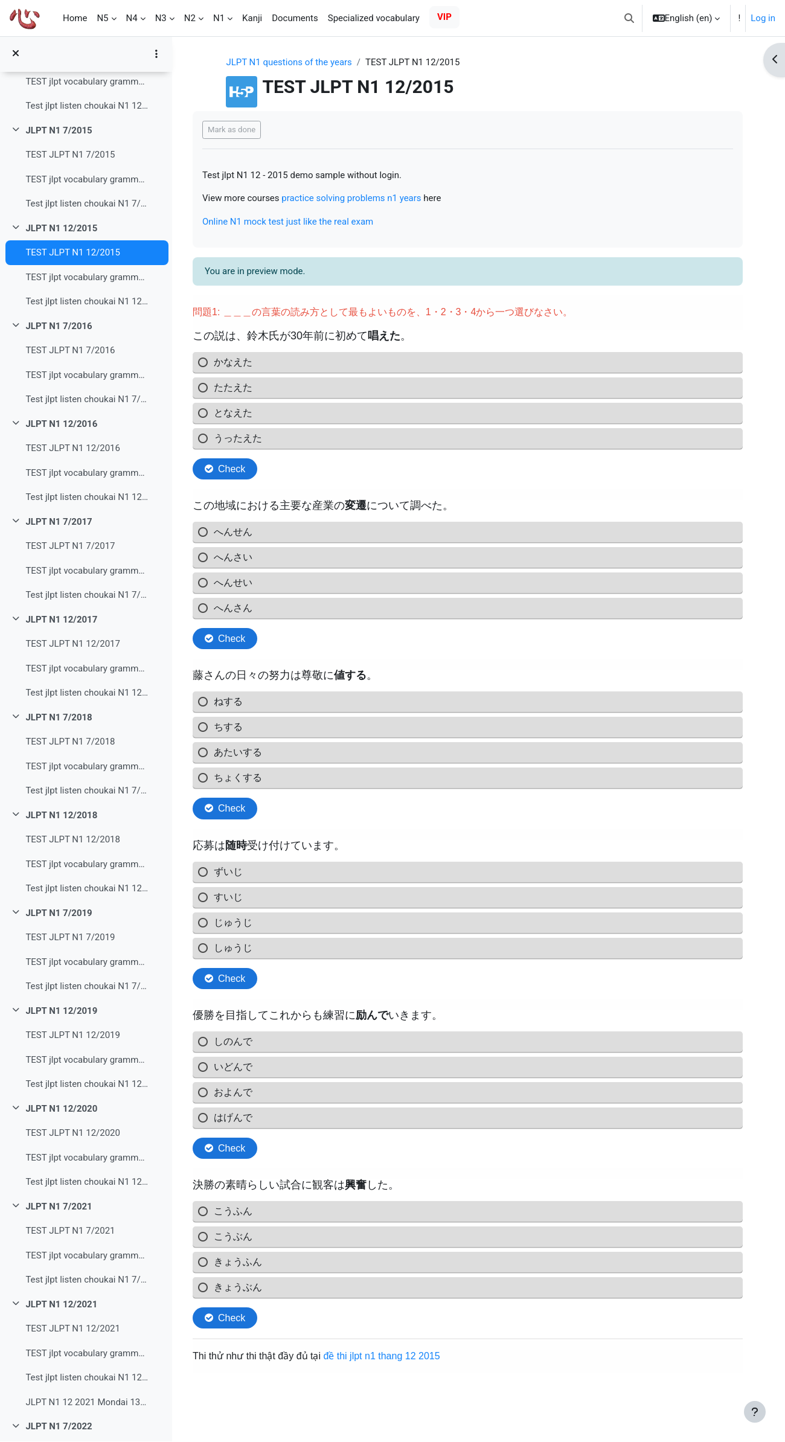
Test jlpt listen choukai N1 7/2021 (86, 1280)
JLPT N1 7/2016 (58, 326)
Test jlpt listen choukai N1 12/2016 (86, 497)
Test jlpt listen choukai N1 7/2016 (86, 399)
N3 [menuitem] (161, 18)
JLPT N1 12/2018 (61, 815)
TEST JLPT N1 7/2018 (70, 742)
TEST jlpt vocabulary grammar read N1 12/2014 (86, 82)
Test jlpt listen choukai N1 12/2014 (86, 106)
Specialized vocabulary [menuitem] (374, 18)
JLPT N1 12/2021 (61, 1304)
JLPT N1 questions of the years (291, 62)
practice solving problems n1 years (354, 198)
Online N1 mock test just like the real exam (290, 221)
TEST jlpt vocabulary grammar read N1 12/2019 (86, 1060)
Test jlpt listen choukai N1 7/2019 (86, 986)
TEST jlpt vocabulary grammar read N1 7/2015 (86, 180)
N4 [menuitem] (132, 18)
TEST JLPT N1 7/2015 (70, 155)
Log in (763, 18)
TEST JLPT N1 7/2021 (70, 1231)
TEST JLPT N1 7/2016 (70, 350)
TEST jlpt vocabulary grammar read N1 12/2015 (86, 277)
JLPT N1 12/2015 (61, 228)
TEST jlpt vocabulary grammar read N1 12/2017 (86, 669)
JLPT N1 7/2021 (58, 1207)
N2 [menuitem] (190, 18)
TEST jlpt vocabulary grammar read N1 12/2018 (86, 864)
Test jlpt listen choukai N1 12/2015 (86, 301)
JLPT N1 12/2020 (61, 1109)
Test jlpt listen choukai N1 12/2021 (86, 1378)
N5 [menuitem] (102, 18)
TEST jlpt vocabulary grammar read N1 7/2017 (86, 571)
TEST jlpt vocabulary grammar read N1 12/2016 (86, 473)
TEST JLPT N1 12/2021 (72, 1329)
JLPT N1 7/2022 (58, 1426)
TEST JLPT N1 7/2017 (70, 546)
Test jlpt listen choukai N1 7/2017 (86, 595)
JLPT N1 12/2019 (61, 1011)
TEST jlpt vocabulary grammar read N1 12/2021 (86, 1353)
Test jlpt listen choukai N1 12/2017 (86, 693)
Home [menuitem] (75, 18)
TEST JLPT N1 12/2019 (72, 1035)
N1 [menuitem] (219, 18)
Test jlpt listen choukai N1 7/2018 (86, 791)
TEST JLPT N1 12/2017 (72, 644)
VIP (444, 16)
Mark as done (234, 129)
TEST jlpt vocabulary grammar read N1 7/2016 (86, 375)
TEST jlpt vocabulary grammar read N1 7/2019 (86, 962)
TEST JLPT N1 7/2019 (70, 937)
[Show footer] (755, 1412)
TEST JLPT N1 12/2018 (72, 840)
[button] (629, 18)
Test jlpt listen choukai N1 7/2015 (86, 204)
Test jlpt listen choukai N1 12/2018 (86, 888)
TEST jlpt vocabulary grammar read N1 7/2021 (86, 1256)
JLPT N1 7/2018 (58, 718)
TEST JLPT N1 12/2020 (72, 1133)
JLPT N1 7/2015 (58, 131)
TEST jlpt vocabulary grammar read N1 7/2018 (86, 766)
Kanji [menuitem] (252, 18)
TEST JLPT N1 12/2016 (72, 448)
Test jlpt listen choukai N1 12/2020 (86, 1182)
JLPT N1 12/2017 (61, 620)
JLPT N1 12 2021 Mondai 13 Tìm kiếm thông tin (86, 1402)
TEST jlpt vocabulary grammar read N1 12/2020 (86, 1158)
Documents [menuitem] (295, 18)
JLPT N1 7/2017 (58, 522)
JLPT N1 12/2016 (61, 424)
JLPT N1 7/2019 (58, 913)
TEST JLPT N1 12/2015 (72, 253)
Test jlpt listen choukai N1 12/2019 (86, 1084)
